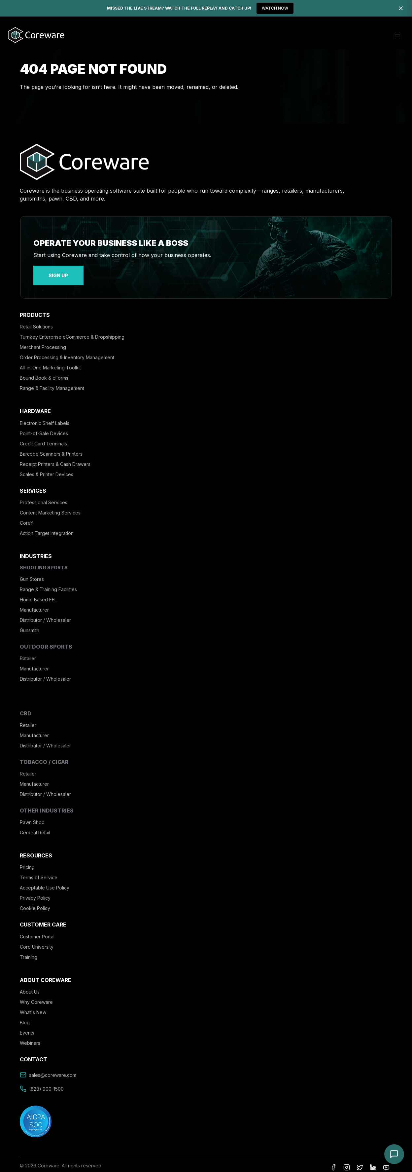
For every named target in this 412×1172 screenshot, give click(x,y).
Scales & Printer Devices (46, 470)
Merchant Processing (43, 343)
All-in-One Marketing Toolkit (50, 363)
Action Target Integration (47, 528)
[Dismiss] (400, 8)
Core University (36, 942)
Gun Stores (32, 574)
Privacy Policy (35, 893)
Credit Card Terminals (43, 439)
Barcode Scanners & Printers (51, 449)
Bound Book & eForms (44, 373)
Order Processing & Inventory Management (67, 353)
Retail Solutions (36, 322)
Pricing (27, 863)
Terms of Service (38, 873)
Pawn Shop (32, 817)
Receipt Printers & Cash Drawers (55, 459)
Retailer (28, 720)
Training (28, 952)
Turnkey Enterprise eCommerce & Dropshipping (72, 332)
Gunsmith (29, 625)
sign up (49, 273)
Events (27, 1028)
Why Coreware (36, 997)
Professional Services (43, 498)
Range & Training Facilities (48, 584)
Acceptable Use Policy (44, 883)
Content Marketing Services (50, 508)
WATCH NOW (275, 8)
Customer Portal (37, 932)
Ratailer (28, 654)
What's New (33, 1007)
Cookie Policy (35, 904)
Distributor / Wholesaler (45, 615)
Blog (25, 1018)
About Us (30, 987)
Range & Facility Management (52, 384)
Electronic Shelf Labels (44, 418)
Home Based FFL (38, 595)
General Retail (35, 828)
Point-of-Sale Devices (44, 429)
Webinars (30, 1038)
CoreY (26, 518)
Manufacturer (34, 605)
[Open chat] (394, 1154)
